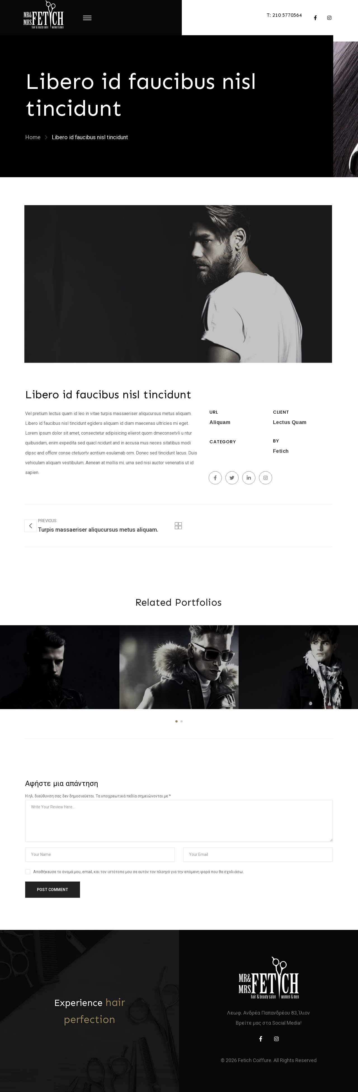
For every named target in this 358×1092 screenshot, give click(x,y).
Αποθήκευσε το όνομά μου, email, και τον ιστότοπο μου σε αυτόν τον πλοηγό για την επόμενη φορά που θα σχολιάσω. (138, 872)
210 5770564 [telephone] (287, 15)
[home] (269, 978)
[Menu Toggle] (87, 18)
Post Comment (52, 889)
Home (33, 137)
